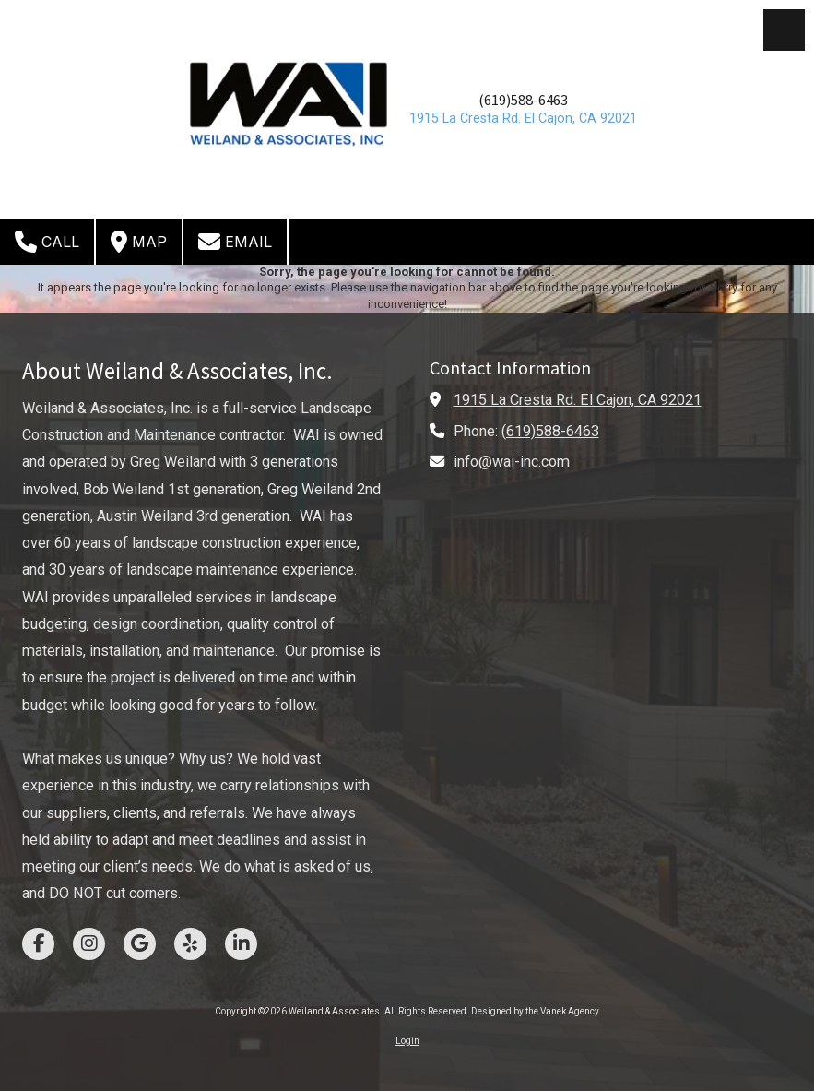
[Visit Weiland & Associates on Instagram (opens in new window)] (89, 944)
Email (235, 242)
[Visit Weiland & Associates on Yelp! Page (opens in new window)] (190, 944)
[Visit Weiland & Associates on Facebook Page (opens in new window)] (38, 944)
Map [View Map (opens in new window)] (139, 242)
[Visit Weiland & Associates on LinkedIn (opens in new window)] (241, 944)
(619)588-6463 (523, 100)
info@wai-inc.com (512, 461)
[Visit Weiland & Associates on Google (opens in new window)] (140, 944)
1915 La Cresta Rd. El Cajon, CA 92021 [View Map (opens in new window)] (578, 400)
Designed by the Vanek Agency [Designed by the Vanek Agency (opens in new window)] (535, 1011)
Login (407, 1041)
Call (47, 242)
